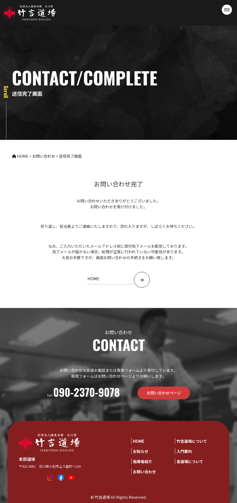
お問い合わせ (144, 471)
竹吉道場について (192, 441)
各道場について (190, 461)
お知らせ (140, 451)
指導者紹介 (142, 461)
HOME (138, 441)
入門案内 (184, 451)
